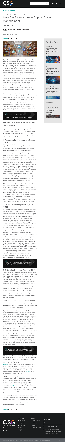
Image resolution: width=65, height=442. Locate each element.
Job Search (22, 422)
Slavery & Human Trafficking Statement (42, 440)
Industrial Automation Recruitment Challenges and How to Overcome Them (53, 90)
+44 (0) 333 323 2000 (52, 426)
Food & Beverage (49, 102)
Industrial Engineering (50, 105)
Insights (22, 424)
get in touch (28, 403)
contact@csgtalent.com (52, 428)
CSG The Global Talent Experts (19, 30)
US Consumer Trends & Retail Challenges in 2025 (53, 51)
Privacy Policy (25, 440)
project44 (5, 364)
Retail (52, 46)
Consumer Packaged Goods (21, 14)
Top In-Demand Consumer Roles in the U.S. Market (52, 71)
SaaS (14, 14)
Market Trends (13, 34)
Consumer (48, 46)
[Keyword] (37, 3)
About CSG (22, 420)
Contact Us (22, 431)
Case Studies (23, 425)
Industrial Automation (7, 14)
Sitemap (20, 440)
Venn (61, 440)
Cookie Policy (31, 440)
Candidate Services (37, 427)
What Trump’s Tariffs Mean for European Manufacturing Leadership (52, 110)
